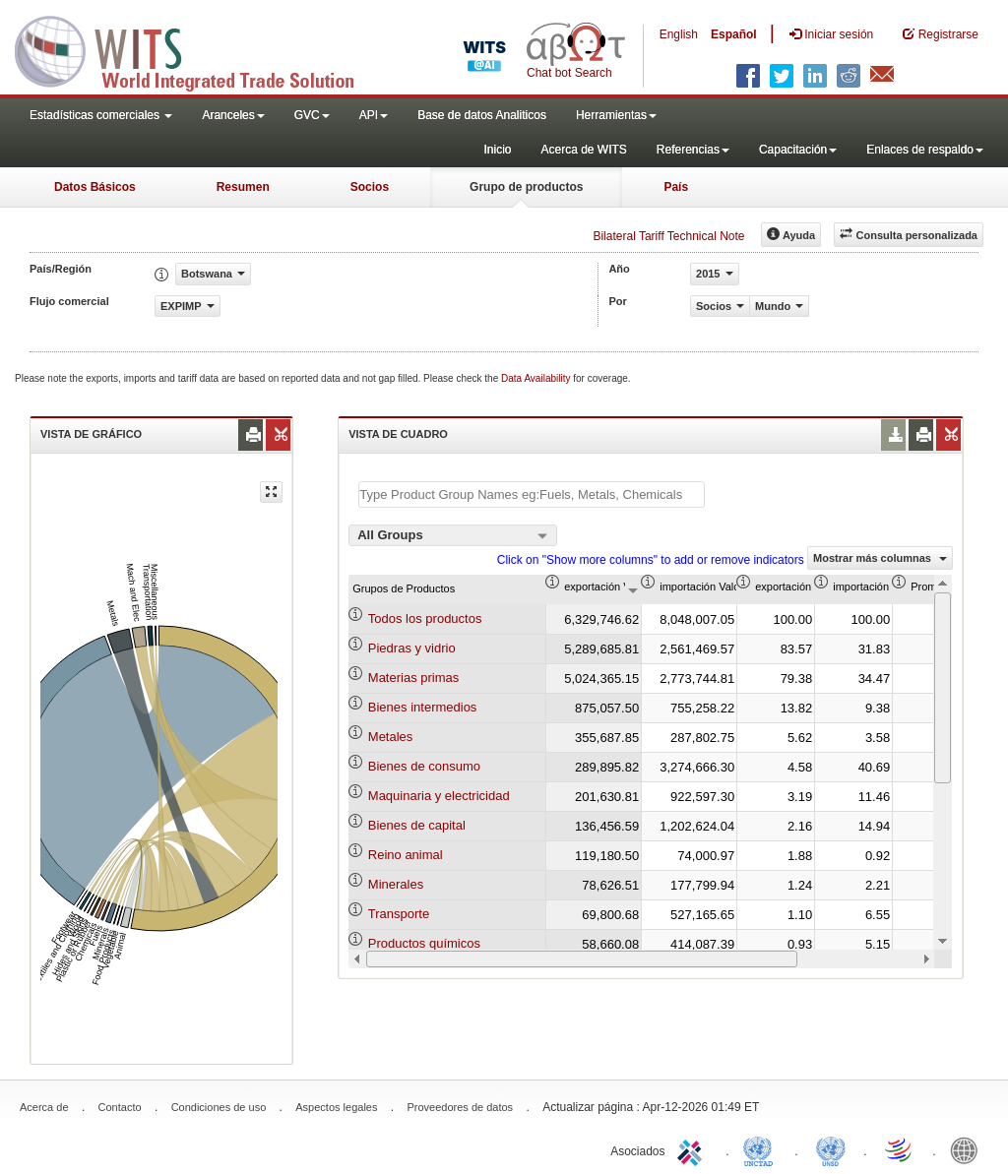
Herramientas (616, 115)
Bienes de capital (417, 825)
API (373, 115)
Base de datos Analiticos (481, 115)
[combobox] (452, 535)
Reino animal (405, 854)
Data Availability (537, 378)
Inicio (497, 149)
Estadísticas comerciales (101, 115)
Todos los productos (425, 618)
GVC (312, 115)
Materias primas (413, 677)
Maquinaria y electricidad (439, 795)
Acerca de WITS (583, 149)
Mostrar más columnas (880, 558)
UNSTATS (830, 1149)
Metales (390, 736)
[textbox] (531, 494)
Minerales (395, 884)
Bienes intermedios (422, 707)
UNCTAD (762, 1149)
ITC (693, 1149)
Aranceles (233, 115)
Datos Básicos (95, 187)
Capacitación (798, 149)
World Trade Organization (899, 1149)
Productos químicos (424, 943)
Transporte (398, 913)
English (679, 34)
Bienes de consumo (424, 766)
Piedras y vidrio (412, 648)
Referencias (693, 149)
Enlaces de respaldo (924, 149)
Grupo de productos (526, 187)
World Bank (968, 1149)
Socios (369, 187)
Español (734, 34)
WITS (197, 49)
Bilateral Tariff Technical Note (668, 236)
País (675, 187)
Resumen (243, 187)
